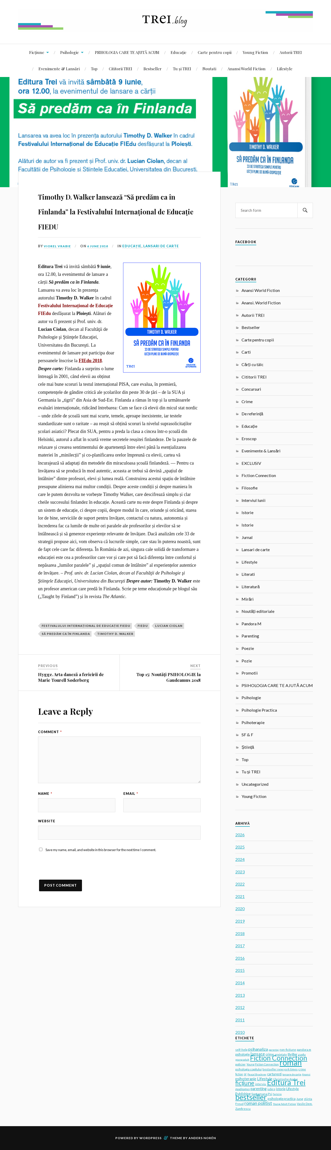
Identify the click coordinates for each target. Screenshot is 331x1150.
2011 (240, 1019)
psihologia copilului (248, 1069)
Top (94, 68)
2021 (240, 896)
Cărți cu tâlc (252, 364)
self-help (241, 1049)
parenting (259, 1088)
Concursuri (251, 389)
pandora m (304, 1049)
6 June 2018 (100, 261)
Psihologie (69, 52)
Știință (248, 747)
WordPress (150, 1138)
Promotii (250, 672)
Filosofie (250, 487)
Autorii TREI (291, 52)
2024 (240, 859)
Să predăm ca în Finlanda (66, 648)
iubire (271, 1089)
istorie (280, 1089)
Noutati (209, 68)
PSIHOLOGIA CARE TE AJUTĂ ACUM (127, 52)
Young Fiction (255, 52)
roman (291, 1062)
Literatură (251, 586)
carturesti (274, 1074)
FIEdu (143, 640)
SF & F (247, 734)
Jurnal (247, 537)
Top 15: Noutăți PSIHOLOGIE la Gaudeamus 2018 (168, 692)
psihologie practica (282, 1099)
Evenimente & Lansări (59, 68)
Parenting (250, 635)
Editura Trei (286, 1082)
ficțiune (244, 1082)
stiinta (308, 1098)
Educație (178, 52)
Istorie (247, 512)
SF (245, 1074)
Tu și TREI (182, 68)
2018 (240, 933)
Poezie (248, 648)
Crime (247, 401)
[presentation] (77, 888)
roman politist (258, 1103)
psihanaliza (258, 1049)
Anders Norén (202, 1138)
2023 (240, 871)
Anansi (306, 1074)
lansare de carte (291, 1074)
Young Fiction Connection (262, 1064)
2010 (240, 1032)
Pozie (247, 660)
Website (46, 838)
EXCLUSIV (251, 463)
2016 (240, 958)
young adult (242, 1059)
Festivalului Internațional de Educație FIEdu (86, 640)
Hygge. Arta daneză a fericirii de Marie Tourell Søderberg (71, 692)
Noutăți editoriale (258, 611)
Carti (246, 351)
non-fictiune (288, 1049)
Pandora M (251, 623)
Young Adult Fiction (284, 1103)
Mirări (248, 599)
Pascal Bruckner (256, 1074)
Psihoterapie (253, 722)
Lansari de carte (164, 261)
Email (130, 809)
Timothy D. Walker (115, 648)
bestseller (251, 1097)
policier (240, 1064)
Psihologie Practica (259, 709)
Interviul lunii (254, 500)
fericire (277, 1094)
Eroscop (249, 438)
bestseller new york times (280, 1069)
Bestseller (153, 68)
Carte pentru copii (214, 52)
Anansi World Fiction (247, 68)
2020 (240, 908)
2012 (240, 1007)
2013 (240, 995)
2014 (240, 982)
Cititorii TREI (120, 68)
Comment (50, 747)
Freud (239, 1103)
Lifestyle (284, 68)
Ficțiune (36, 52)
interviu (260, 1084)
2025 (240, 846)
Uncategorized (255, 784)
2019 (240, 920)
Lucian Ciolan (169, 640)
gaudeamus (242, 1089)
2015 (240, 970)
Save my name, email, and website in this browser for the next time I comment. (101, 868)
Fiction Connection (259, 475)
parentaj (274, 1049)
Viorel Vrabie (58, 261)
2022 (240, 883)
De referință (252, 413)
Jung (299, 1099)
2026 (240, 834)
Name (45, 809)
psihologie (242, 1054)
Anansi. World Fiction (261, 302)
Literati (248, 574)
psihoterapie (245, 1079)
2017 (240, 945)
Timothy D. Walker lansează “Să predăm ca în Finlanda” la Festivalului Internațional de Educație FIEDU (116, 217)
